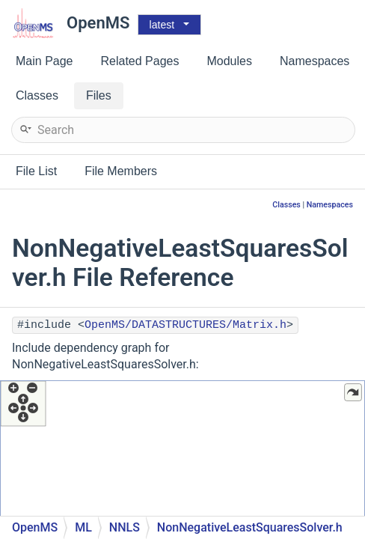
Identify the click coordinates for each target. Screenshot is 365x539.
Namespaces (330, 205)
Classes (286, 205)
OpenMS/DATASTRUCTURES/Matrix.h (185, 325)
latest (162, 25)
